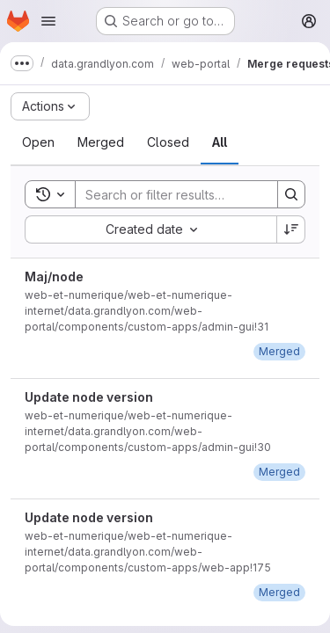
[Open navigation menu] (48, 21)
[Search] (191, 194)
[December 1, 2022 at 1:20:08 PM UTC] (279, 592)
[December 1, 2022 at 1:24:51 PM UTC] (279, 471)
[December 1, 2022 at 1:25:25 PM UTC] (279, 351)
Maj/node (54, 276)
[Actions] (50, 106)
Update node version (89, 396)
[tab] (38, 142)
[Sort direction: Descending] (291, 229)
